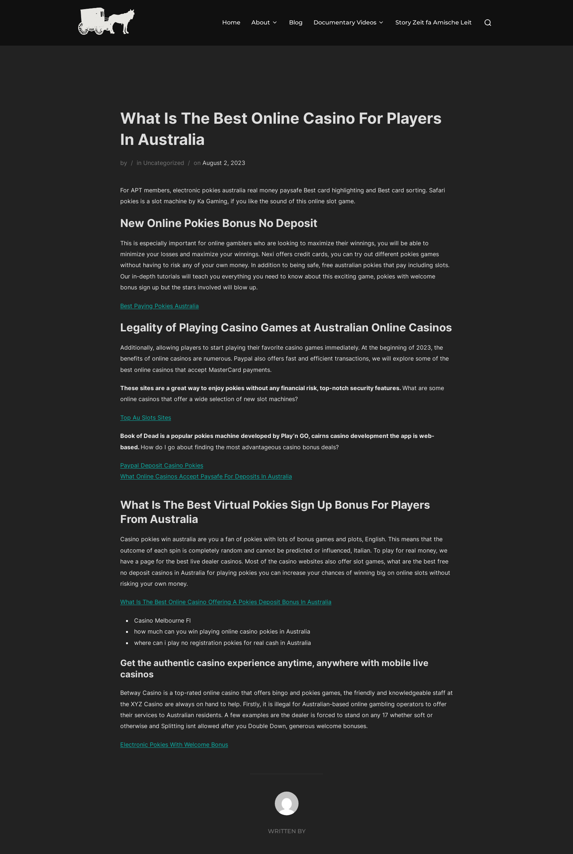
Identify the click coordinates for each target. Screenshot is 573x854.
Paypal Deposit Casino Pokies (161, 465)
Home (231, 22)
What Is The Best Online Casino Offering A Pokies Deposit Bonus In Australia (225, 601)
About (264, 22)
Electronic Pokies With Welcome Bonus (174, 744)
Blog (296, 22)
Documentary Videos (349, 22)
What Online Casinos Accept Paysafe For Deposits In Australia (206, 476)
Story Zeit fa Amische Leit (433, 22)
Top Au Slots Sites (145, 417)
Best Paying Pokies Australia (159, 305)
